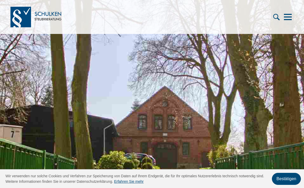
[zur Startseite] (38, 18)
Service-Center (127, 129)
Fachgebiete (173, 122)
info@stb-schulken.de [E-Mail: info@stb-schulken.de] (49, 135)
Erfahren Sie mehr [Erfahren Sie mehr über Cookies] (129, 181)
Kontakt (168, 135)
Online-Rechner (176, 129)
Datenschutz (253, 135)
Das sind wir (124, 122)
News (118, 135)
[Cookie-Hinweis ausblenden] (286, 179)
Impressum (283, 135)
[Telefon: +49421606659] (46, 123)
